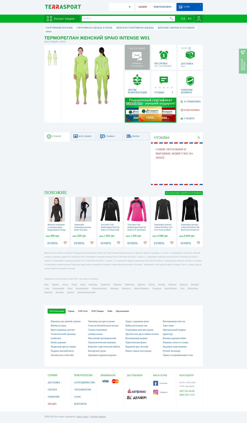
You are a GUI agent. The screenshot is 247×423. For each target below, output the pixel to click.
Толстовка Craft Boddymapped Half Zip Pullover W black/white (110, 227)
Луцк (182, 288)
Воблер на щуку (58, 325)
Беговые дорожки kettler (174, 338)
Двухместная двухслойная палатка (142, 334)
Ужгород (70, 292)
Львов (82, 284)
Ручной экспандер (171, 351)
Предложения (122, 311)
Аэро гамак (168, 325)
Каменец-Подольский (86, 292)
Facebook (160, 383)
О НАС (77, 397)
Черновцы (114, 288)
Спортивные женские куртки (139, 330)
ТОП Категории (56, 311)
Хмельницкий (58, 288)
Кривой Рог (105, 284)
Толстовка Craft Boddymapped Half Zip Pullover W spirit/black (137, 227)
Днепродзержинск (99, 288)
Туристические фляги (135, 342)
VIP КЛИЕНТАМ (82, 389)
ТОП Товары (97, 311)
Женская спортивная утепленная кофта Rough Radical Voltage (57, 227)
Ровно (69, 288)
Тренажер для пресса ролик (101, 321)
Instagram (160, 392)
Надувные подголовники (175, 346)
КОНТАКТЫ (80, 404)
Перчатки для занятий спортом (66, 321)
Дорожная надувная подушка (102, 355)
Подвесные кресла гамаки (63, 346)
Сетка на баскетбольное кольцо (103, 325)
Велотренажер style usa (174, 321)
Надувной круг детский (136, 346)
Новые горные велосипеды (138, 351)
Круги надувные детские (63, 330)
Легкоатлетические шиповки (102, 342)
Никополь (48, 292)
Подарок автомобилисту (62, 351)
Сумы (46, 288)
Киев (46, 284)
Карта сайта (82, 416)
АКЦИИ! (142, 7)
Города (71, 311)
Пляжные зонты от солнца (175, 342)
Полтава (161, 284)
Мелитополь (193, 288)
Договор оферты (98, 416)
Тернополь (156, 288)
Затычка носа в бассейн (62, 355)
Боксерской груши (97, 351)
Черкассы (184, 284)
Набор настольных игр (136, 325)
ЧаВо (109, 311)
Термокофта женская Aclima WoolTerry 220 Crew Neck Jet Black (163, 227)
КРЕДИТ (52, 404)
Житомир (195, 284)
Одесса (65, 284)
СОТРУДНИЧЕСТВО (84, 382)
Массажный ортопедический (102, 338)
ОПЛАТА (52, 389)
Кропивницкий (82, 288)
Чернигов (172, 284)
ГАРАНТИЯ (53, 397)
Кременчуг (126, 288)
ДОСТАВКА (54, 382)
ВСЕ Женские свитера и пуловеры (184, 193)
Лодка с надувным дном (137, 321)
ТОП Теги (82, 311)
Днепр (74, 284)
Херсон (152, 284)
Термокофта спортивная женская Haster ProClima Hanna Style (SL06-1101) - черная (82, 230)
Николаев (117, 284)
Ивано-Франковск (141, 288)
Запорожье (93, 284)
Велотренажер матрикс (136, 338)
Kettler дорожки (58, 342)
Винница (141, 284)
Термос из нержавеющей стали (178, 355)
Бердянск (60, 292)
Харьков (55, 284)
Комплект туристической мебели (104, 346)
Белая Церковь (171, 288)
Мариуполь (129, 284)
